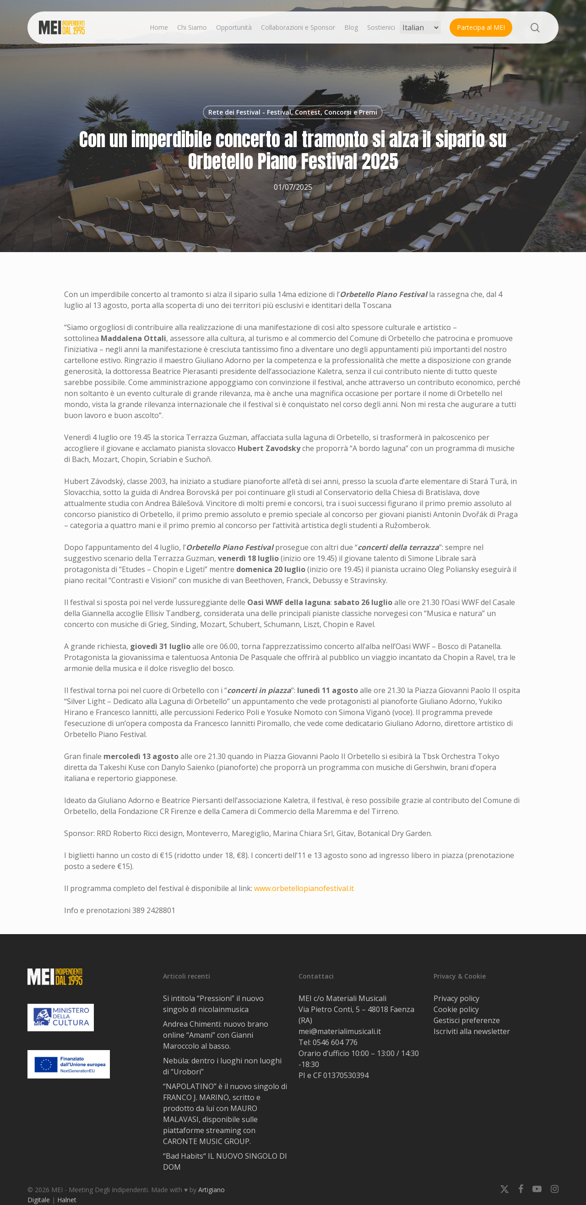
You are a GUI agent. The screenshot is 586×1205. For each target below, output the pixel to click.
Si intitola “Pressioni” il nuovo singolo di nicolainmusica (213, 1003)
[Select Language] (420, 27)
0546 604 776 (335, 1042)
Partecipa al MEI (481, 27)
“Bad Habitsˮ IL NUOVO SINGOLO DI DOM (225, 1161)
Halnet (66, 1199)
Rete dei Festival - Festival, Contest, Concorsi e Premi (292, 112)
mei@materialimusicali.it (339, 1031)
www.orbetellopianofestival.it (304, 888)
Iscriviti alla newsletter (472, 1031)
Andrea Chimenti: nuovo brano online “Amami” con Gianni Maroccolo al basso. (215, 1035)
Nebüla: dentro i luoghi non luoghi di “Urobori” (222, 1066)
